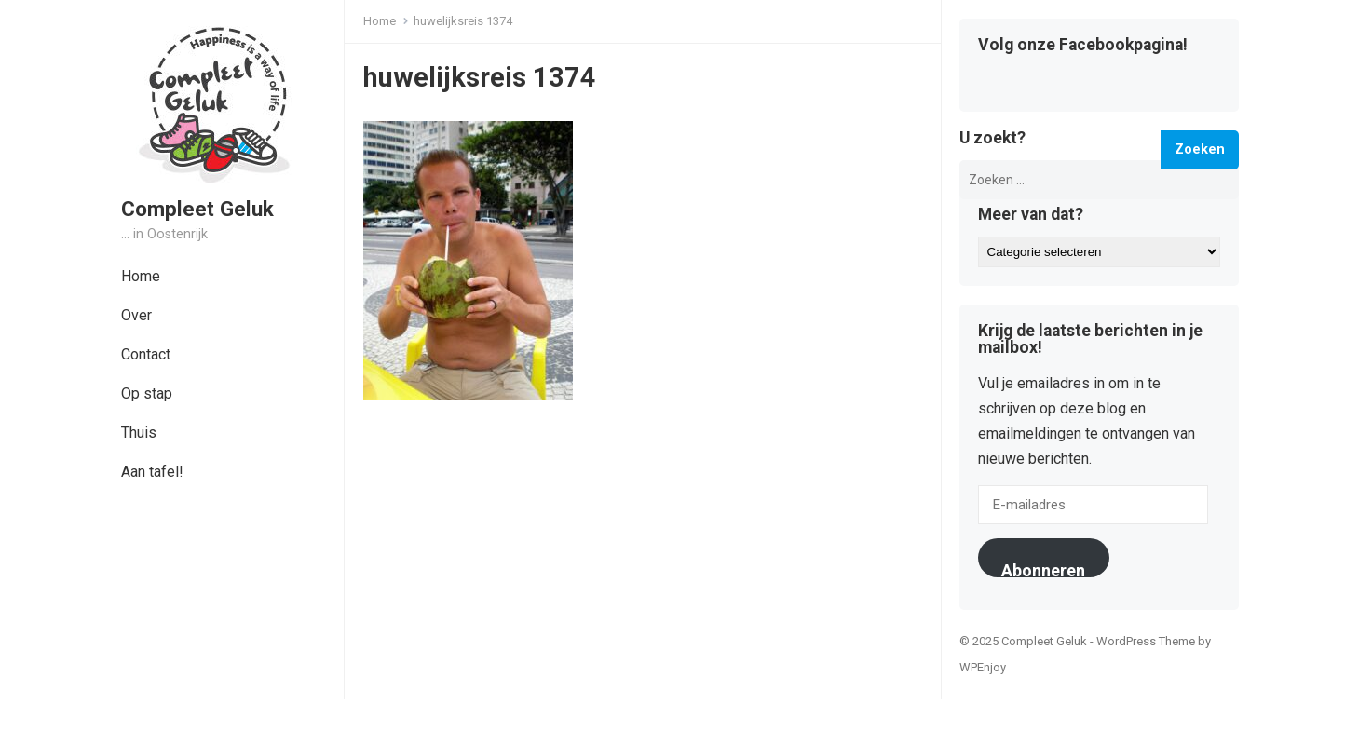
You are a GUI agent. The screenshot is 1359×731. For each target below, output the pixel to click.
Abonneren (1043, 569)
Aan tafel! (152, 472)
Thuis (138, 432)
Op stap (146, 393)
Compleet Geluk (197, 208)
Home (140, 276)
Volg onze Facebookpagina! (1083, 45)
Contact (145, 354)
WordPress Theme (1145, 641)
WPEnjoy (982, 667)
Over (136, 315)
